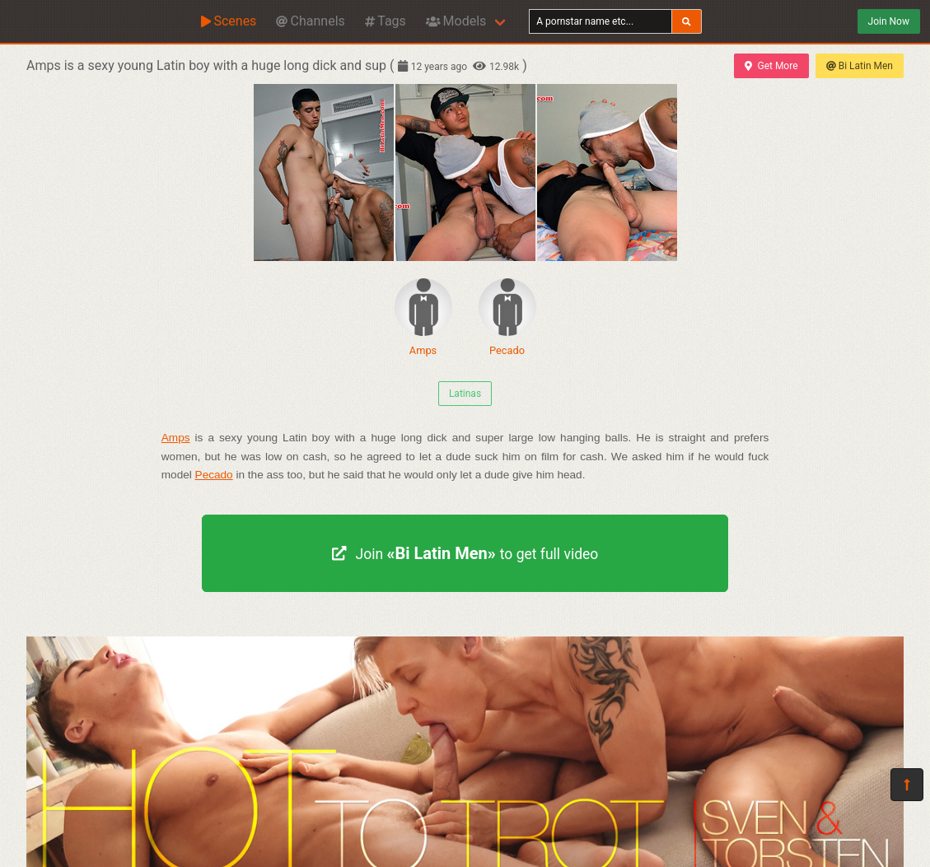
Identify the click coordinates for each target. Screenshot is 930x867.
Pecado (507, 317)
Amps (423, 317)
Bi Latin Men (859, 66)
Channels (310, 21)
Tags (385, 21)
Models (456, 21)
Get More (771, 66)
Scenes (228, 21)
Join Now (888, 21)
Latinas (465, 393)
